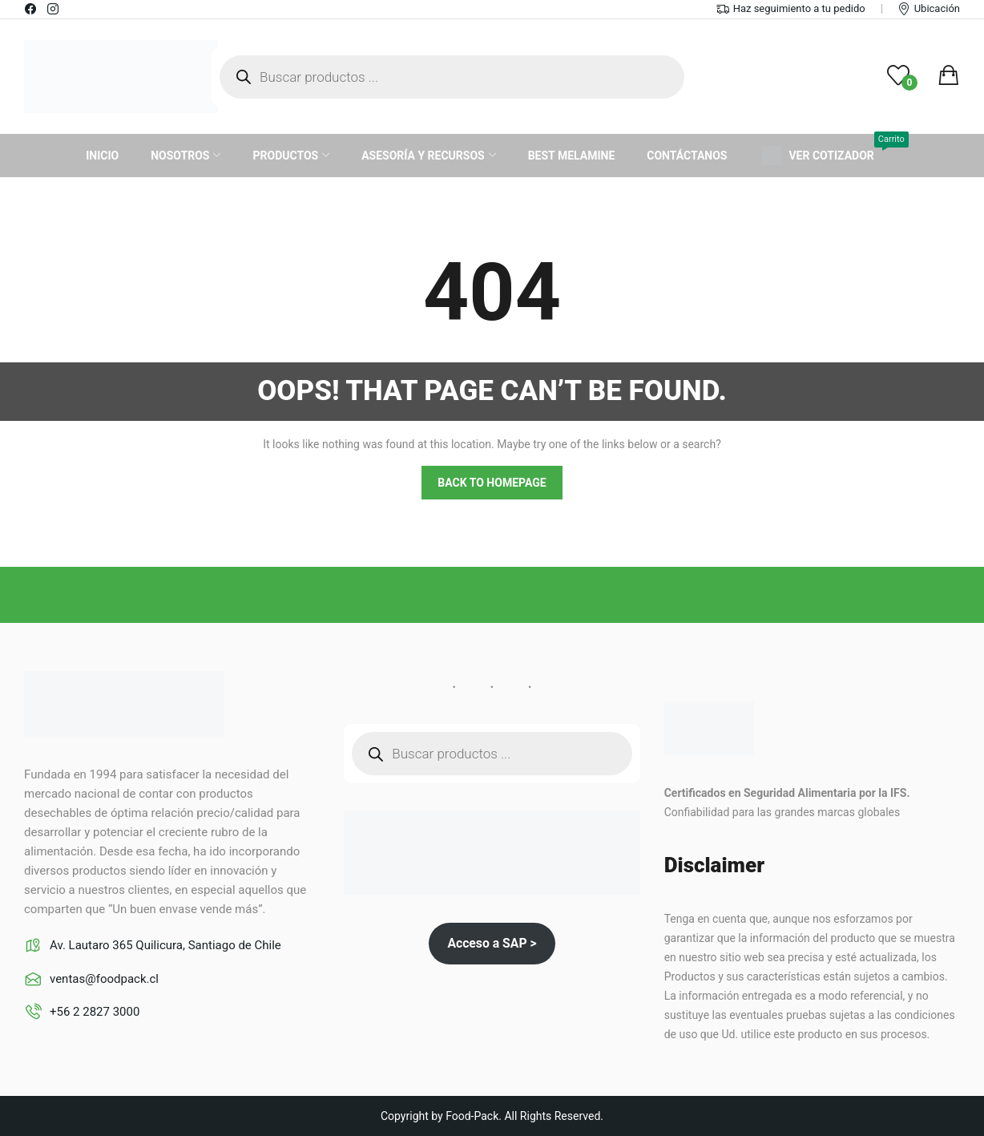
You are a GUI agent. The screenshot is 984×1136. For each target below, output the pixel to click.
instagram (53, 9)
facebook (31, 9)
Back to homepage (492, 482)
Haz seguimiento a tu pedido (799, 8)
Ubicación (937, 8)
